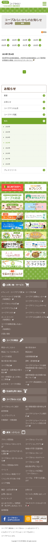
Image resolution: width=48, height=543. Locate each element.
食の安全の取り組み (9, 361)
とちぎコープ (5, 532)
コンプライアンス (8, 415)
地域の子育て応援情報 (34, 449)
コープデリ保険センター (35, 297)
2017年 (25, 45)
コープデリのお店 (11, 108)
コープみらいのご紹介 (10, 407)
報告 (6, 121)
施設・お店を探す (9, 490)
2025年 (14, 40)
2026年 (4, 40)
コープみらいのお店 (10, 304)
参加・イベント (13, 432)
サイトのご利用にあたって (35, 494)
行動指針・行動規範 (9, 420)
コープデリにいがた (8, 536)
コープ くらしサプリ (34, 444)
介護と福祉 (5, 334)
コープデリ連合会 (7, 528)
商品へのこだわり (8, 347)
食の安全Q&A (30, 347)
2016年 (35, 45)
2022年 (4, 45)
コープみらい (20, 528)
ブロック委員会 (7, 440)
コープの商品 (12, 340)
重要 (6, 96)
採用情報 (4, 510)
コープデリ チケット (34, 301)
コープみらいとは (13, 399)
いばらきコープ (32, 528)
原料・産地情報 (32, 361)
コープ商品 (6, 365)
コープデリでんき (9, 308)
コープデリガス (8, 313)
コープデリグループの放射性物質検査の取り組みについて (35, 367)
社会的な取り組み (14, 391)
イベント (4, 470)
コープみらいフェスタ (34, 440)
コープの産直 (6, 356)
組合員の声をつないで (34, 466)
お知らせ (7, 102)
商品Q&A (29, 352)
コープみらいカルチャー (34, 457)
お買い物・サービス (15, 285)
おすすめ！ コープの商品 (11, 384)
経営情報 (4, 411)
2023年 (35, 40)
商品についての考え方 (10, 352)
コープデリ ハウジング (35, 313)
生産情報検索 (31, 356)
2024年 (25, 40)
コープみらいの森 (32, 462)
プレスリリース (10, 170)
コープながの (28, 532)
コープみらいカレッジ (34, 453)
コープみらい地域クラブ (10, 474)
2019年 (14, 45)
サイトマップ (6, 499)
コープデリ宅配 (10, 115)
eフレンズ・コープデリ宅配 (13, 292)
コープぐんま (17, 532)
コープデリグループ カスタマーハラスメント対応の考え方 (35, 423)
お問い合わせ (6, 494)
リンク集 (28, 499)
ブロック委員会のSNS (9, 465)
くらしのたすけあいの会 (10, 479)
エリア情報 (5, 483)
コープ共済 (30, 292)
